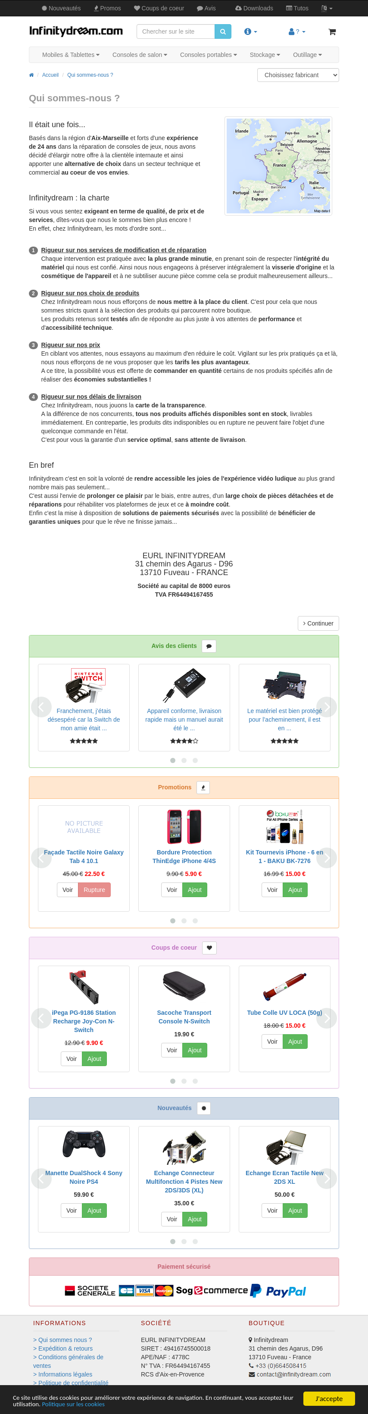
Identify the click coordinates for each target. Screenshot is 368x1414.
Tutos (297, 8)
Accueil (50, 75)
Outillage (307, 54)
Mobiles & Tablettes (71, 54)
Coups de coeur (159, 8)
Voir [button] (67, 889)
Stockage (265, 54)
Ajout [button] (195, 889)
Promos (107, 8)
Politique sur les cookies (122, 1404)
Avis (206, 8)
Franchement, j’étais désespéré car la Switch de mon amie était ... (83, 719)
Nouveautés (61, 8)
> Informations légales (62, 1374)
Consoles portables (208, 54)
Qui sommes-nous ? (90, 75)
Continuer (318, 623)
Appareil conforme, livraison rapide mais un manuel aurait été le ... (184, 719)
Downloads (254, 8)
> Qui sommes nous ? (62, 1339)
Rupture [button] (94, 889)
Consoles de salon (139, 54)
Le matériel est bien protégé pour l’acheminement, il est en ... (284, 719)
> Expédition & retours (63, 1348)
